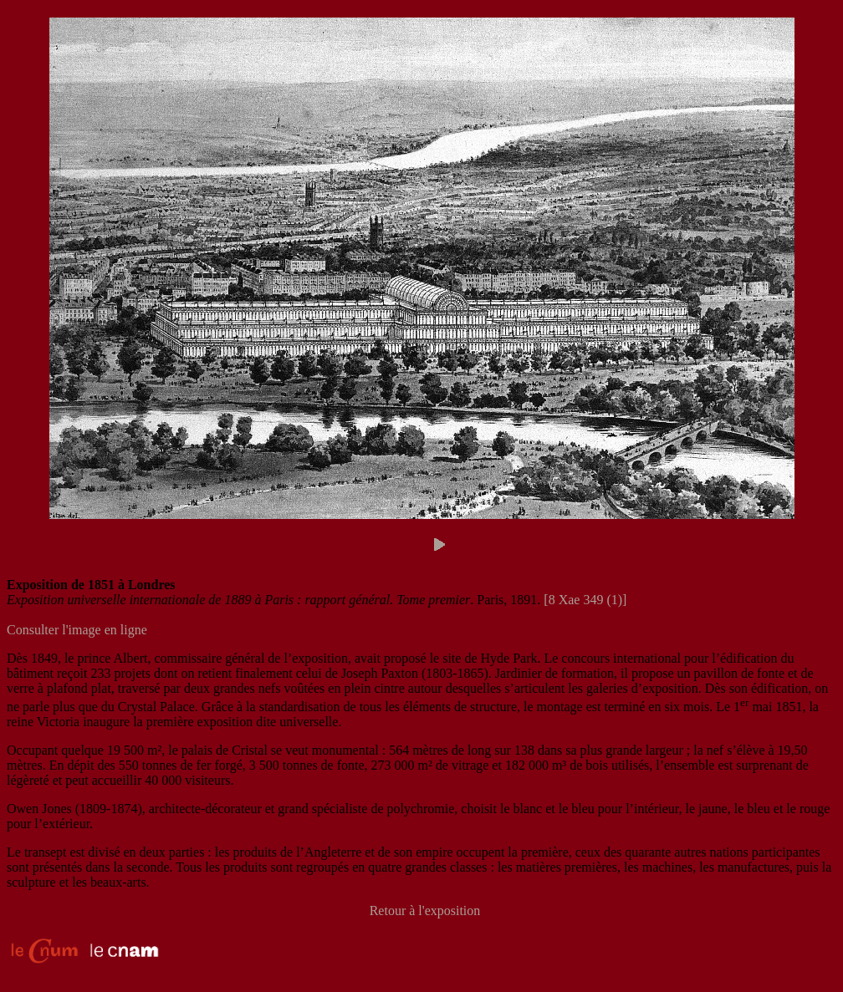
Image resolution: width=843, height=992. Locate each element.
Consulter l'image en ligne (77, 630)
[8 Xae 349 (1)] (585, 600)
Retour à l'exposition (425, 910)
